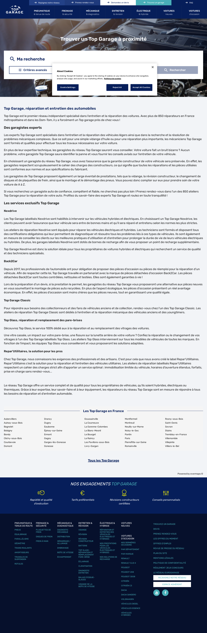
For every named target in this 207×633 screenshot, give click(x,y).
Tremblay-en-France (176, 434)
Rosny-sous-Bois (174, 419)
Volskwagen (127, 599)
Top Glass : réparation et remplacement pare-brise (86, 553)
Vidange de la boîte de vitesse (86, 585)
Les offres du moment (165, 538)
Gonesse (48, 446)
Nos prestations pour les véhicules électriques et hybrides (108, 548)
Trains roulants (23, 548)
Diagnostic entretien (83, 571)
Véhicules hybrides (126, 614)
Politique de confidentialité (169, 563)
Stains (168, 430)
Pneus (18, 530)
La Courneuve (91, 422)
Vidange (82, 530)
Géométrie (20, 543)
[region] (104, 79)
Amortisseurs (22, 552)
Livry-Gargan (91, 446)
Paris (127, 438)
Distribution (63, 536)
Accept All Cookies (141, 87)
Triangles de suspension (21, 558)
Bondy (7, 434)
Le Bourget (90, 434)
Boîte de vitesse (65, 552)
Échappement (64, 557)
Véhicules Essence (130, 608)
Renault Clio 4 (128, 563)
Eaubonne (49, 426)
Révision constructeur (85, 540)
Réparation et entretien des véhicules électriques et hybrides (107, 534)
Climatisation (85, 566)
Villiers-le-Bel (172, 446)
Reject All (117, 87)
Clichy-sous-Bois (13, 438)
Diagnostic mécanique (62, 531)
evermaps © (196, 473)
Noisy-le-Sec (132, 430)
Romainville (131, 446)
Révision (82, 534)
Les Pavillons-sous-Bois (96, 442)
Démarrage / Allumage (63, 542)
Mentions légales (163, 558)
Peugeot (125, 567)
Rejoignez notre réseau (172, 577)
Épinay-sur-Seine (53, 430)
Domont (8, 446)
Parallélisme (22, 539)
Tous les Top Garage (103, 460)
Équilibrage (21, 534)
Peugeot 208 (127, 572)
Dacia (124, 590)
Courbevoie (10, 442)
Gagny (47, 438)
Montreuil (129, 422)
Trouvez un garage (164, 524)
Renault (125, 558)
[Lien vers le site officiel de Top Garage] (14, 9)
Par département (130, 549)
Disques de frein (44, 536)
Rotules (19, 564)
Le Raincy (89, 438)
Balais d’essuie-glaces (86, 578)
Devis (156, 529)
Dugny (47, 422)
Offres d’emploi (162, 543)
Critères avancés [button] (32, 70)
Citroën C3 (126, 585)
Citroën (125, 581)
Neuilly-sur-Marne (134, 426)
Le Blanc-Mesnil (92, 430)
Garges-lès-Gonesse (55, 442)
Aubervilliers (10, 419)
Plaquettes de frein (43, 531)
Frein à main (42, 541)
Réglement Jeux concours (168, 568)
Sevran (169, 426)
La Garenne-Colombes (96, 426)
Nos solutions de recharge (108, 558)
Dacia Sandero (128, 595)
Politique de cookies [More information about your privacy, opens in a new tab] (112, 78)
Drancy (48, 419)
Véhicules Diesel (129, 604)
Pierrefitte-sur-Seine (135, 442)
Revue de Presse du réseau (168, 548)
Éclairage (83, 561)
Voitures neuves (126, 524)
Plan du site (160, 553)
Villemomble (171, 438)
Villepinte (169, 442)
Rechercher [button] (174, 70)
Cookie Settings (68, 87)
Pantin (128, 434)
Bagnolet (8, 426)
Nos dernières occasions (128, 543)
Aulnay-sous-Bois (13, 422)
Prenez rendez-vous (164, 534)
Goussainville (91, 419)
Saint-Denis (171, 422)
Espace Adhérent (172, 584)
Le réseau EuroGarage (166, 572)
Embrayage (63, 548)
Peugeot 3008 (128, 576)
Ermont (48, 434)
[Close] (152, 67)
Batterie (82, 546)
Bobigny (8, 430)
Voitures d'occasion (127, 537)
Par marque (127, 554)
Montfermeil (131, 419)
